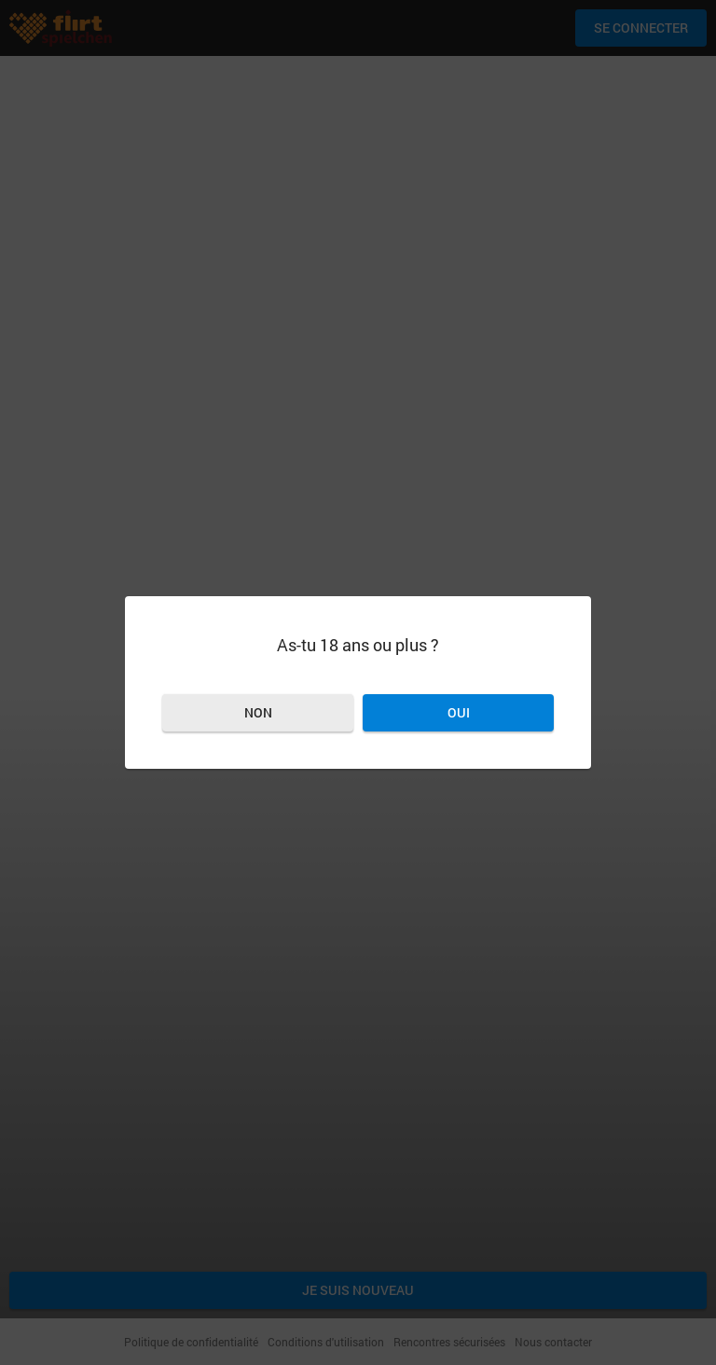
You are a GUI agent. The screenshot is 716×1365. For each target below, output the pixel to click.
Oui (459, 712)
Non (258, 712)
